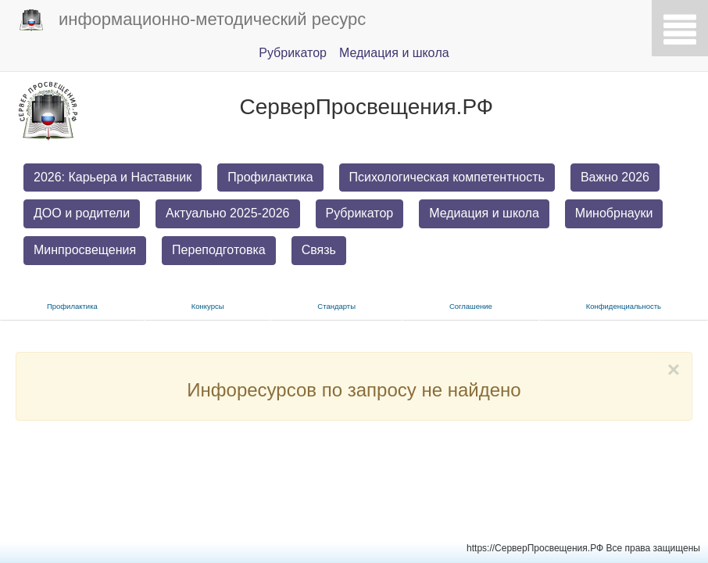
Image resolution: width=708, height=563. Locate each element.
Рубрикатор (360, 213)
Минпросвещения (85, 249)
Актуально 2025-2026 (227, 213)
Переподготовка (219, 249)
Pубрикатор (293, 52)
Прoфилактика (72, 306)
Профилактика (270, 177)
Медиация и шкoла (394, 52)
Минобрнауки (614, 213)
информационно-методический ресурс (193, 20)
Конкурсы (207, 306)
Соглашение (470, 306)
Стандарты (336, 306)
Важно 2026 (615, 177)
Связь (319, 249)
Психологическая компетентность (447, 177)
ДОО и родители (82, 213)
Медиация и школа (484, 213)
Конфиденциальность (623, 306)
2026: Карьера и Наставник (112, 177)
